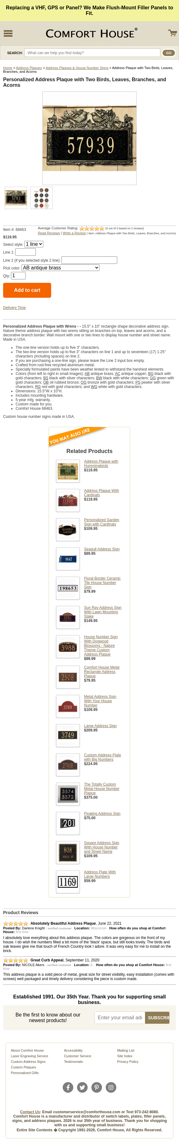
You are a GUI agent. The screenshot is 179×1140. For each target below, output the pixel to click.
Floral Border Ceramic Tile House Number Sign (102, 582)
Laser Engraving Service (29, 1056)
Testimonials (73, 1061)
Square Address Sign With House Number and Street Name (101, 847)
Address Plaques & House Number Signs (77, 68)
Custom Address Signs (28, 1061)
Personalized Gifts (25, 1073)
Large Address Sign (100, 726)
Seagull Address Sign (102, 549)
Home (7, 68)
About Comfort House (27, 1050)
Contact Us (30, 1112)
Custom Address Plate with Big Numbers (102, 757)
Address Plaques (29, 68)
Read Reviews (49, 233)
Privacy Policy (127, 1061)
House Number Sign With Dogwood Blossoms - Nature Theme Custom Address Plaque (101, 645)
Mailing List (125, 1050)
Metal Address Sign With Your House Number (100, 701)
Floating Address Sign (102, 813)
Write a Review (74, 233)
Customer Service (77, 1056)
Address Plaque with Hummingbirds (101, 463)
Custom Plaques (23, 1067)
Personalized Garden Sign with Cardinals (101, 522)
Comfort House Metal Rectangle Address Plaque (101, 671)
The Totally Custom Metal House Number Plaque (101, 788)
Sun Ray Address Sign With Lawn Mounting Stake (103, 612)
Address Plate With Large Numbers (100, 874)
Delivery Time (14, 308)
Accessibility (73, 1050)
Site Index (125, 1056)
